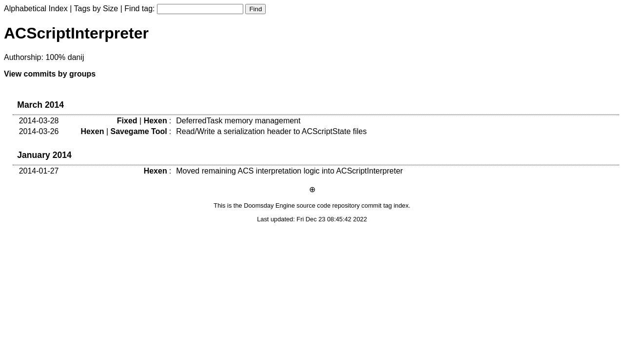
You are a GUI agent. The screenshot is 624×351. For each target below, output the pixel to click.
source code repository (327, 205)
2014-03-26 (39, 131)
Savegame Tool (138, 131)
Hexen (155, 121)
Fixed (127, 121)
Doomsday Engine (269, 205)
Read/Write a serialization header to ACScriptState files (271, 131)
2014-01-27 (39, 171)
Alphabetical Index (36, 8)
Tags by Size (96, 8)
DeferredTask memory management (238, 121)
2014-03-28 (39, 121)
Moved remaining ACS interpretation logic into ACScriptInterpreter (289, 171)
